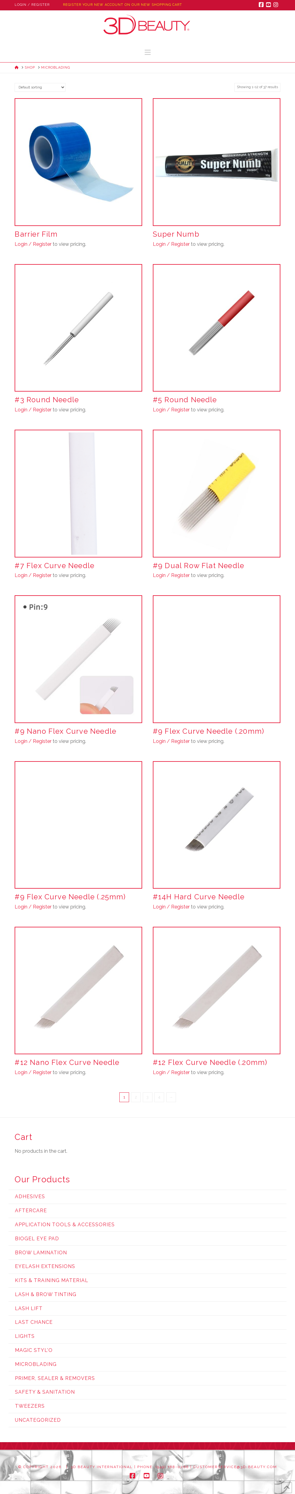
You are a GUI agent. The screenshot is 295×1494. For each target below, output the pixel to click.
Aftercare (31, 1210)
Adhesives (30, 1196)
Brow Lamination (41, 1253)
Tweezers (30, 1406)
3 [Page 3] (147, 1097)
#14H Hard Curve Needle (198, 897)
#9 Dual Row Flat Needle (198, 565)
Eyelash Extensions (45, 1266)
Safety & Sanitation (45, 1392)
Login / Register (32, 5)
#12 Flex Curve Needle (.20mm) (210, 1062)
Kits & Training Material (51, 1280)
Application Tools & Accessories (65, 1224)
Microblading (36, 1364)
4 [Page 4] (159, 1097)
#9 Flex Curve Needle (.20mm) (208, 731)
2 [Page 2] (136, 1097)
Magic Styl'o (34, 1350)
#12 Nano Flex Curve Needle (67, 1062)
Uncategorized (38, 1420)
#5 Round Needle (185, 400)
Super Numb (176, 234)
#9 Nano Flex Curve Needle (65, 731)
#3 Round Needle (47, 400)
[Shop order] (40, 87)
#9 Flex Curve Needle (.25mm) (70, 897)
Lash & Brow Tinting (45, 1294)
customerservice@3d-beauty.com (235, 1467)
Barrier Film (36, 234)
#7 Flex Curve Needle (54, 565)
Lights (25, 1336)
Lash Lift (29, 1308)
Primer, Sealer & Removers (55, 1378)
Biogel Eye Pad (37, 1238)
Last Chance (34, 1322)
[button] (148, 52)
